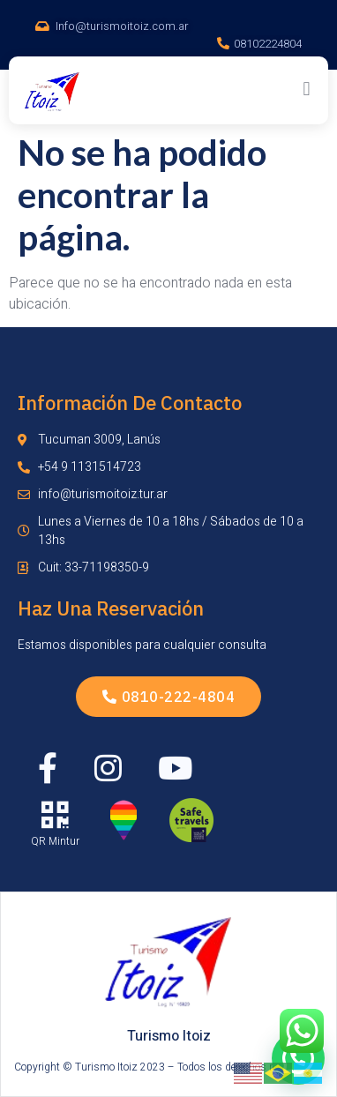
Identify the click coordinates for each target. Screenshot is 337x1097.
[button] (306, 88)
